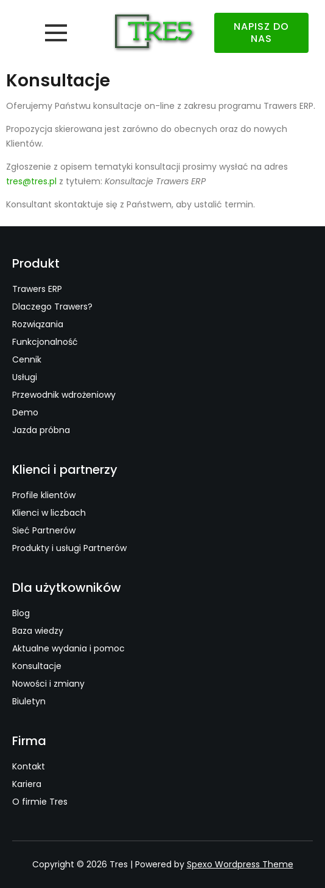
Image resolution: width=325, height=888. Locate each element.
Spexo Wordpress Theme (240, 864)
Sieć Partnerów (43, 530)
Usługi (24, 377)
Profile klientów (43, 495)
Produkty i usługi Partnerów (69, 548)
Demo (25, 412)
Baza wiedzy (37, 631)
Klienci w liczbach (49, 513)
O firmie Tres (40, 802)
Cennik (26, 359)
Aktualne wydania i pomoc (68, 648)
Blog (21, 613)
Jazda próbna (41, 430)
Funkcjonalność (45, 342)
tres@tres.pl (31, 181)
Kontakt (28, 766)
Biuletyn (29, 701)
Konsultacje (36, 666)
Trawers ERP (37, 289)
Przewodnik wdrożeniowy (64, 395)
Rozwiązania (37, 324)
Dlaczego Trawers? (52, 306)
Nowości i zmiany (48, 684)
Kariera (26, 784)
